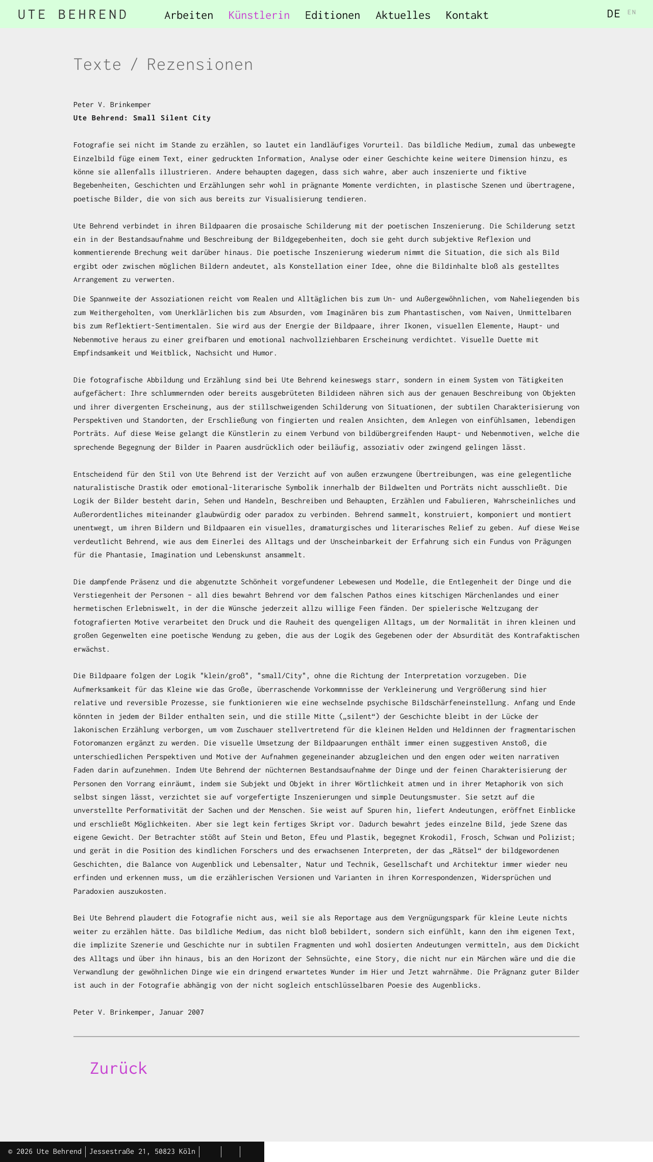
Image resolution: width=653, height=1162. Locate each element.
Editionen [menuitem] (332, 14)
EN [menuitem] (632, 12)
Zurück (119, 1067)
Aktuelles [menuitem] (403, 14)
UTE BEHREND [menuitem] (73, 14)
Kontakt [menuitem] (467, 14)
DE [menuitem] (614, 13)
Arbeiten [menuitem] (188, 14)
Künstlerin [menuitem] (259, 14)
